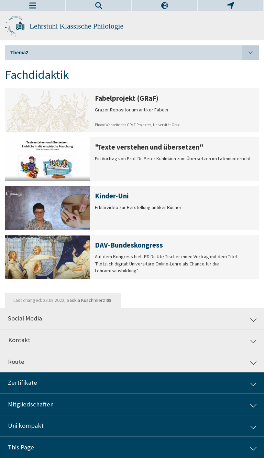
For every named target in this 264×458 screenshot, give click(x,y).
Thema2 (134, 52)
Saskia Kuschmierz (86, 300)
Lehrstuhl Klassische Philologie (76, 26)
